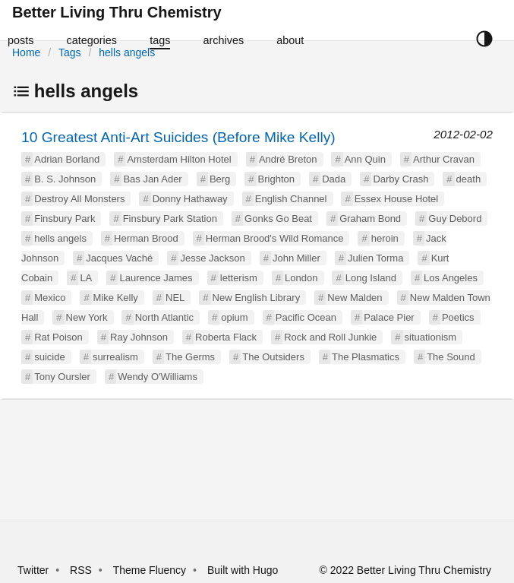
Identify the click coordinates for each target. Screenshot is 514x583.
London (301, 278)
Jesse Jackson (212, 258)
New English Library (257, 297)
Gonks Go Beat (278, 218)
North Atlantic (164, 317)
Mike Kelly (115, 297)
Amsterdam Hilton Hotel (179, 159)
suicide (49, 357)
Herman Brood (146, 238)
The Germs (190, 357)
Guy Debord (454, 218)
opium (234, 317)
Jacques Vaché (119, 258)
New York (87, 317)
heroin (385, 238)
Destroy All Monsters (79, 198)
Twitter (33, 570)
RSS (81, 570)
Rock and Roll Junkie (330, 337)
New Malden (354, 297)
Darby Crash (400, 179)
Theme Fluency (151, 570)
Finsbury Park (64, 218)
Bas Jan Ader (152, 179)
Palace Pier (389, 317)
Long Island (370, 278)
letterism (238, 278)
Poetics (458, 317)
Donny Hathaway (190, 198)
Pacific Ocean (306, 317)
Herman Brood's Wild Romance (275, 238)
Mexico (49, 297)
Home (26, 52)
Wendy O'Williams (157, 376)
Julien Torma (375, 258)
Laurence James (155, 278)
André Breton (288, 159)
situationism (431, 337)
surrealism (115, 357)
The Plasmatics (365, 357)
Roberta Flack (226, 337)
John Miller (296, 258)
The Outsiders (273, 357)
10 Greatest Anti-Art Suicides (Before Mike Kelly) (178, 137)
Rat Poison (58, 337)
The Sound (451, 357)
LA (86, 278)
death (468, 179)
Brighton (276, 179)
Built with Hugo (242, 570)
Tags (69, 52)
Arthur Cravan (444, 159)
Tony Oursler (62, 376)
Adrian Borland (66, 159)
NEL (175, 297)
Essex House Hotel (397, 198)
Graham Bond (370, 218)
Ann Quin (365, 159)
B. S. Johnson (65, 179)
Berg (220, 179)
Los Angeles (451, 278)
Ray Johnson (139, 337)
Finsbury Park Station (170, 218)
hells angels (127, 52)
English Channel (291, 198)
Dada (333, 179)
